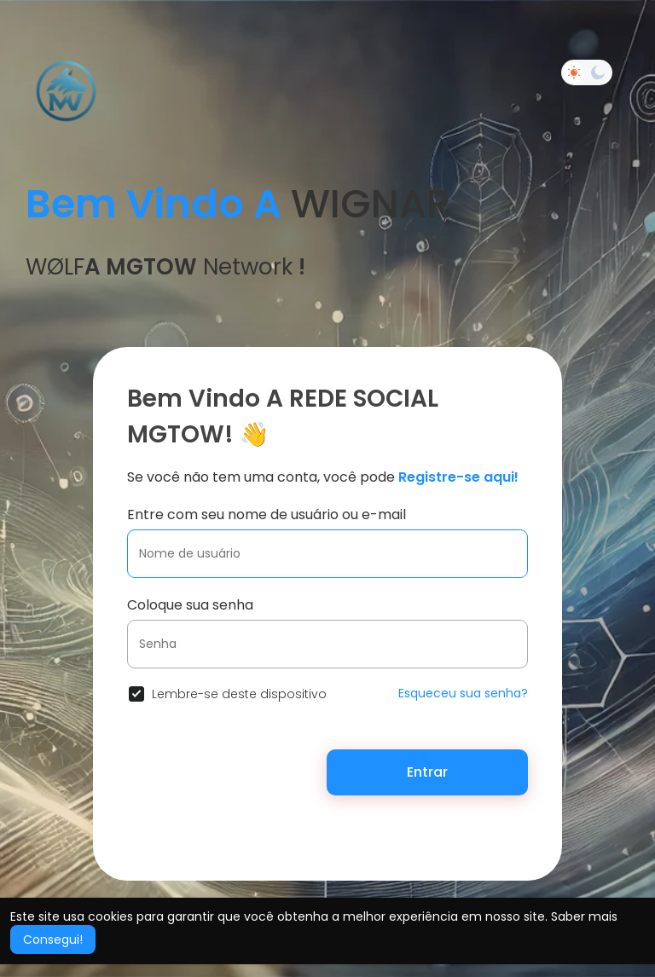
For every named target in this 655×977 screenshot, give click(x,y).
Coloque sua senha (190, 605)
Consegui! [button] (53, 939)
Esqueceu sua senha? (463, 693)
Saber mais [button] (584, 916)
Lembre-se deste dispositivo (239, 693)
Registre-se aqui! (458, 477)
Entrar (427, 772)
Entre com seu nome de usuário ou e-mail (266, 514)
